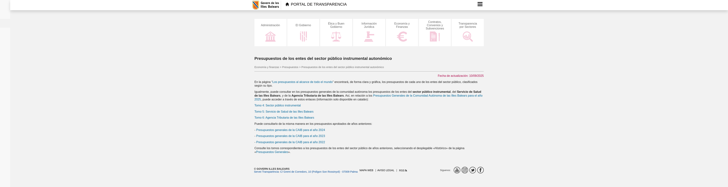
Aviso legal (385, 170)
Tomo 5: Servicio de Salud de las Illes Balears (284, 111)
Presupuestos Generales (272, 152)
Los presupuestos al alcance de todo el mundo (302, 81)
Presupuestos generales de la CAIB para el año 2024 (290, 130)
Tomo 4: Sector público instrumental (277, 105)
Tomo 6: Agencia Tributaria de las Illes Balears (284, 117)
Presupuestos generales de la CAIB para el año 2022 (290, 142)
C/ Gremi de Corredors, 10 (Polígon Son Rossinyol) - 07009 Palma (319, 171)
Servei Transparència (266, 171)
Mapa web (366, 170)
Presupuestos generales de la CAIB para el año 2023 (290, 136)
